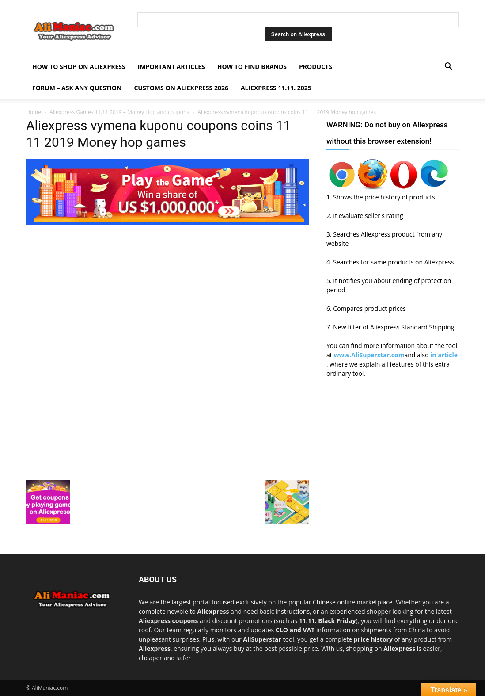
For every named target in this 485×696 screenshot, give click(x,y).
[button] (448, 67)
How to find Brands (252, 66)
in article (444, 355)
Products (315, 66)
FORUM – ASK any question (76, 88)
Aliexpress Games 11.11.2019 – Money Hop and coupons (119, 112)
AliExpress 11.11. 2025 (276, 88)
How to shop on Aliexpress (78, 66)
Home (33, 112)
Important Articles (171, 66)
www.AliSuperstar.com (368, 355)
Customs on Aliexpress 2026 (181, 88)
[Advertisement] (167, 290)
